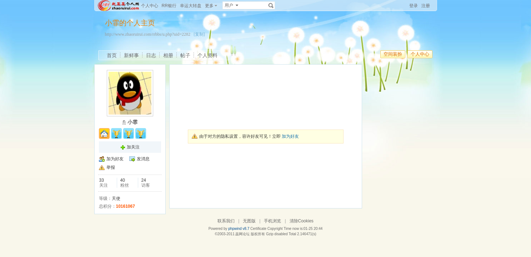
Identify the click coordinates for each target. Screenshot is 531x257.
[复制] (199, 34)
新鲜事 (131, 55)
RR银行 (169, 6)
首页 (112, 55)
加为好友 (115, 158)
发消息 (143, 158)
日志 (151, 55)
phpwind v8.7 (238, 229)
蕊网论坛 (242, 234)
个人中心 (149, 6)
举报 (110, 167)
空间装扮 (393, 54)
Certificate (258, 229)
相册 (168, 55)
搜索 (271, 5)
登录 (413, 6)
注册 (425, 6)
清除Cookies (302, 220)
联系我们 (226, 220)
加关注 (133, 147)
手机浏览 (272, 220)
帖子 (185, 55)
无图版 (249, 220)
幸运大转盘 (190, 6)
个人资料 (207, 55)
